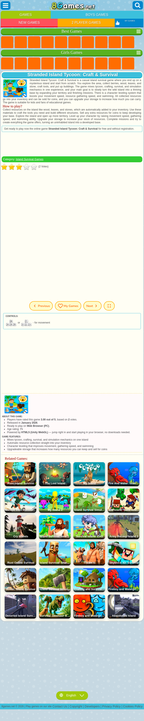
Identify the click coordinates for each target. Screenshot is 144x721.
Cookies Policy (133, 706)
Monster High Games (74, 63)
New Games (29, 22)
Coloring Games (101, 63)
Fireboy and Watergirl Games (34, 63)
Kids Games (47, 42)
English (72, 695)
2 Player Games (86, 22)
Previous (41, 305)
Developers (92, 706)
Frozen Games (128, 63)
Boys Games (97, 15)
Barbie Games (47, 63)
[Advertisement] (72, 144)
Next (92, 305)
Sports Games (115, 42)
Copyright (76, 706)
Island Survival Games (29, 159)
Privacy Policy (111, 706)
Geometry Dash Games (101, 42)
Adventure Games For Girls (88, 63)
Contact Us (59, 706)
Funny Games (128, 42)
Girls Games (21, 42)
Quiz (61, 63)
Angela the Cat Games (115, 63)
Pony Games (7, 63)
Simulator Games (34, 42)
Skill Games (74, 42)
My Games (68, 305)
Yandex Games (88, 42)
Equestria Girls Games (21, 63)
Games (26, 15)
